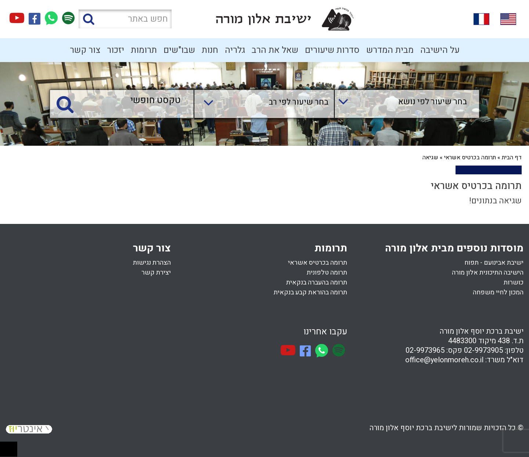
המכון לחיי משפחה (498, 292)
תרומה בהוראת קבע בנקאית (310, 292)
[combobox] (399, 103)
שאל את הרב (275, 50)
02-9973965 (425, 350)
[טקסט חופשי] (123, 100)
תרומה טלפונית (327, 273)
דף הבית (512, 157)
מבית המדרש (390, 50)
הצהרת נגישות (152, 263)
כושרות (513, 282)
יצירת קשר (156, 273)
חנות (210, 50)
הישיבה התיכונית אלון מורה (487, 273)
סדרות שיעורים (332, 50)
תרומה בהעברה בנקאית (316, 282)
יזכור (115, 50)
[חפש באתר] (125, 19)
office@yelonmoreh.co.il (444, 360)
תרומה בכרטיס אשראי (470, 157)
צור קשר (85, 50)
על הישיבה (440, 50)
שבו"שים (179, 50)
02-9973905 (483, 350)
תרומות (144, 50)
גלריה (235, 50)
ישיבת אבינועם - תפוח (493, 263)
